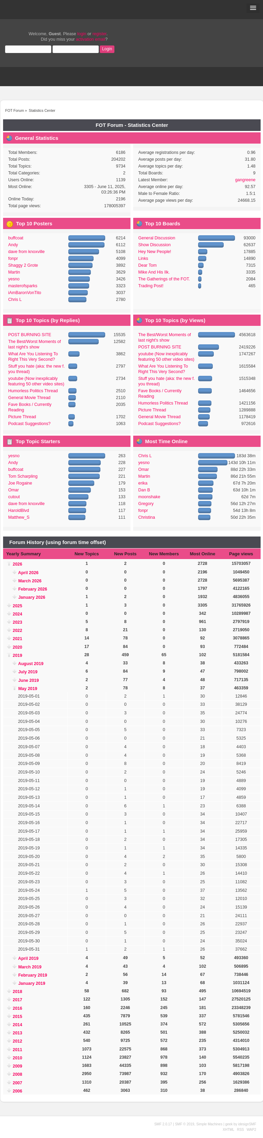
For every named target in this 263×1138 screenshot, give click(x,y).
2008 (17, 1074)
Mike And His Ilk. (154, 272)
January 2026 (31, 597)
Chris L (15, 299)
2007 (17, 1083)
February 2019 (32, 975)
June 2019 (28, 680)
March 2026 (29, 581)
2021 (17, 638)
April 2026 (28, 572)
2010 (17, 1058)
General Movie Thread (29, 397)
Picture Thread (22, 416)
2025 (17, 606)
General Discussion (156, 238)
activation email (90, 39)
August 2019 (30, 663)
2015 (17, 1016)
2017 (17, 999)
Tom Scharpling (23, 476)
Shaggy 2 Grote (23, 265)
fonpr (13, 258)
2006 (17, 1091)
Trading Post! (151, 285)
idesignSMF (247, 1124)
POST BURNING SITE (29, 334)
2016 (17, 1008)
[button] (253, 8)
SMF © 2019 (184, 1124)
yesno (13, 279)
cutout (14, 496)
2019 (17, 655)
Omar (13, 490)
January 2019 (31, 983)
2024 (17, 614)
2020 (17, 647)
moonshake (149, 496)
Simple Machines (209, 1124)
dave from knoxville (26, 251)
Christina (146, 517)
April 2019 (28, 958)
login (81, 33)
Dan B (144, 490)
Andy (13, 244)
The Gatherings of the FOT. (164, 279)
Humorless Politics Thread (33, 390)
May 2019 (27, 688)
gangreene (245, 179)
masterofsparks (22, 285)
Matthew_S (18, 517)
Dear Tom (147, 265)
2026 (17, 564)
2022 (17, 630)
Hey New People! (154, 251)
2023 (17, 622)
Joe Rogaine (20, 483)
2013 (17, 1033)
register (100, 33)
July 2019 (27, 672)
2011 (17, 1049)
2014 (17, 1024)
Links (143, 258)
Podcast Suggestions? (29, 423)
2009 (17, 1066)
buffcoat (15, 238)
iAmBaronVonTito (24, 292)
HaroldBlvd (18, 510)
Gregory (146, 503)
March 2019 (29, 967)
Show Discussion (154, 244)
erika (143, 483)
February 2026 (32, 589)
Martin (14, 272)
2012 (17, 1041)
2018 (17, 991)
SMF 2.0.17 (163, 1124)
